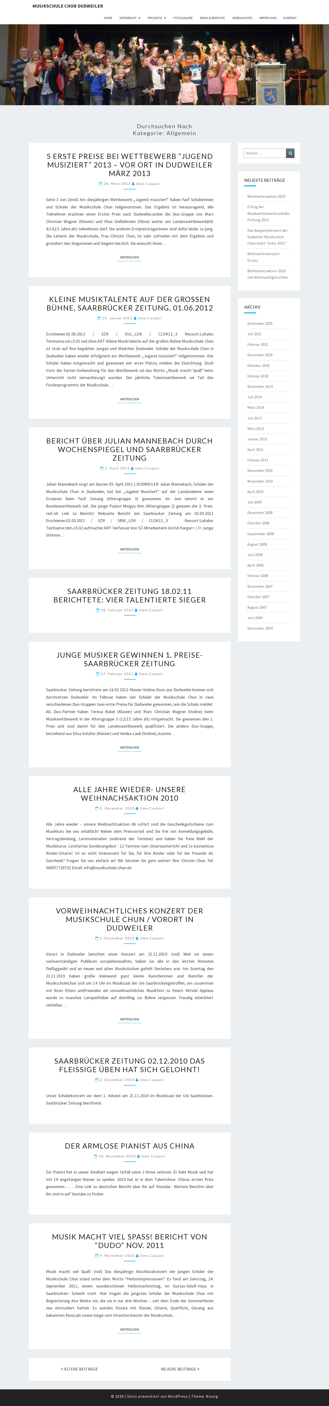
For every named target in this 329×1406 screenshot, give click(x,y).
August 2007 (257, 607)
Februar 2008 (257, 575)
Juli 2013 (254, 418)
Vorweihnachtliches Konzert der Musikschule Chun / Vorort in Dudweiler (129, 919)
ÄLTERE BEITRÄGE (79, 1369)
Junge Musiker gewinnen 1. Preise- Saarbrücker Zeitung (129, 659)
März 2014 (255, 407)
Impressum (268, 18)
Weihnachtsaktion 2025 (266, 196)
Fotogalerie (183, 18)
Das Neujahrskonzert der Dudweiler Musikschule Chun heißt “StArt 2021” (267, 237)
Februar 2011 (257, 460)
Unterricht (128, 18)
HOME (108, 18)
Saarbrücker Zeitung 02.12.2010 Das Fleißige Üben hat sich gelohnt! (129, 1065)
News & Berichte (212, 18)
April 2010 (255, 491)
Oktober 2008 (258, 523)
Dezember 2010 (260, 470)
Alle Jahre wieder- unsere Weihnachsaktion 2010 (129, 793)
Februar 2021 (257, 344)
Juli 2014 (254, 397)
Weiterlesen (131, 257)
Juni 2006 (255, 617)
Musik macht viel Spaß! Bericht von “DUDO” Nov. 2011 (129, 1240)
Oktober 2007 (258, 596)
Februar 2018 (257, 376)
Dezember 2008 (260, 512)
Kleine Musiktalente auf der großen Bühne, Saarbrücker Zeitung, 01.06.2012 (129, 303)
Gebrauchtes (242, 18)
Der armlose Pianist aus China (130, 1145)
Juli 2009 (254, 502)
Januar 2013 (257, 439)
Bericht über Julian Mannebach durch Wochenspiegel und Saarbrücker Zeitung (129, 449)
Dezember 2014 (260, 386)
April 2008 (255, 565)
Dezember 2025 (260, 323)
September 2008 (260, 533)
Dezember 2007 (260, 586)
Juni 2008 (255, 554)
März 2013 (255, 428)
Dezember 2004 (260, 628)
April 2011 (255, 449)
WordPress (178, 1396)
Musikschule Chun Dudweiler (67, 6)
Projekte (155, 18)
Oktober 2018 (258, 365)
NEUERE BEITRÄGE (180, 1369)
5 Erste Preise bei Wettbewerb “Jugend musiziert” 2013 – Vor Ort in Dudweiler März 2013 (129, 165)
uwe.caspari (148, 184)
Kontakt (290, 18)
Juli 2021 (254, 333)
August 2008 (257, 544)
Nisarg (212, 1396)
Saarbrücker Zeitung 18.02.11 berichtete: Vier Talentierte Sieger (129, 595)
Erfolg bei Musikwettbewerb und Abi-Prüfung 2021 (269, 213)
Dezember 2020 (260, 354)
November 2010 (260, 481)
